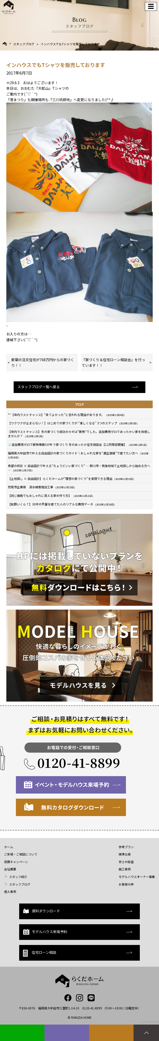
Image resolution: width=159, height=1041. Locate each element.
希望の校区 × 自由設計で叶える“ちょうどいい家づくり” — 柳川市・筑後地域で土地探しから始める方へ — (79, 468)
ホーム (8, 847)
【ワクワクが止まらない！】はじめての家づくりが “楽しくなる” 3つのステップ (73, 423)
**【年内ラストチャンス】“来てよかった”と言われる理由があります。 (66, 414)
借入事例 (10, 891)
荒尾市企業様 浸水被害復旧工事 (41, 487)
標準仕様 (125, 854)
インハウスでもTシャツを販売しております (70, 43)
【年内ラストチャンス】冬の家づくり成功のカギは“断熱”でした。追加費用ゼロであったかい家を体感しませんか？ (79, 433)
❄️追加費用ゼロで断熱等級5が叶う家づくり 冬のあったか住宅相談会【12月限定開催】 (77, 444)
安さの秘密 (126, 862)
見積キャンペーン (16, 862)
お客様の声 (126, 884)
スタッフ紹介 (18, 876)
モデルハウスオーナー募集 (137, 876)
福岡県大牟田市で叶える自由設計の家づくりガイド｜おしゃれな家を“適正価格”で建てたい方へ (78, 455)
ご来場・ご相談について (20, 854)
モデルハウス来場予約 (45, 932)
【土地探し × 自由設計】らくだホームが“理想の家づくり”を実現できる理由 (71, 478)
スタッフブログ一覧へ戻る (38, 386)
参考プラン (126, 847)
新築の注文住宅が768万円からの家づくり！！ (42, 362)
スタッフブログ (23, 43)
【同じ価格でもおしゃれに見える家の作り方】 (50, 495)
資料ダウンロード (41, 911)
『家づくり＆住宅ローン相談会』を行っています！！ (113, 362)
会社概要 (10, 869)
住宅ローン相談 (39, 953)
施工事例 (125, 869)
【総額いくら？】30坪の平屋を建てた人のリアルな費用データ (61, 504)
